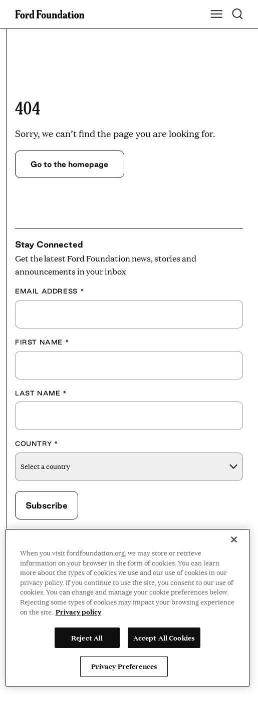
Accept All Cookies (164, 637)
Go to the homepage (69, 164)
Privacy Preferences (124, 666)
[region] (127, 607)
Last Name (41, 393)
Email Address (49, 291)
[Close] (234, 539)
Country (36, 443)
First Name (42, 342)
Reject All (87, 637)
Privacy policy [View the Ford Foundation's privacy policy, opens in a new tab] (78, 611)
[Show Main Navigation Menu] (216, 14)
